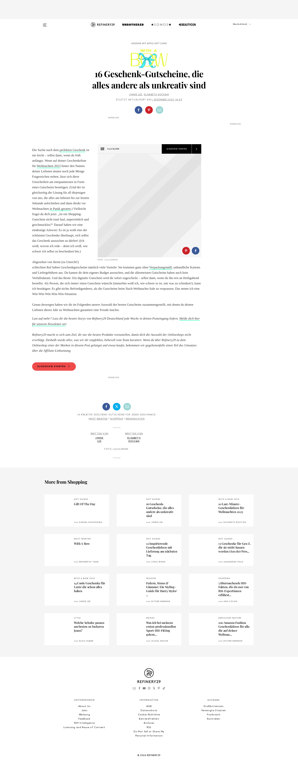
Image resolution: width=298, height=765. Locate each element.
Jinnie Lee (135, 95)
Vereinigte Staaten (213, 726)
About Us (84, 722)
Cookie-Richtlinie (149, 730)
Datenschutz (149, 726)
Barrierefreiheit (149, 735)
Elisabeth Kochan (156, 95)
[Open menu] (45, 23)
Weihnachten (135, 435)
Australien (213, 735)
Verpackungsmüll (50, 278)
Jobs (84, 726)
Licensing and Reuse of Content (84, 743)
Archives (149, 739)
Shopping (116, 435)
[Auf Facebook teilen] (138, 110)
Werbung (84, 730)
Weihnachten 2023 (49, 166)
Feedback (84, 735)
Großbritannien (214, 722)
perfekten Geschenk (72, 150)
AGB (149, 722)
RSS (149, 743)
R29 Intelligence (84, 739)
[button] (234, 27)
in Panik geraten (60, 209)
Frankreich (213, 730)
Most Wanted (98, 435)
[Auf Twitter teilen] (116, 422)
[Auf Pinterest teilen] (149, 110)
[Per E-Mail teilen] (159, 110)
